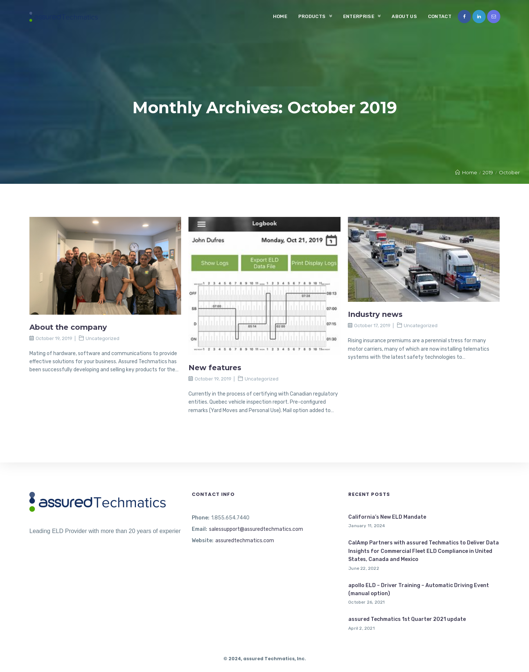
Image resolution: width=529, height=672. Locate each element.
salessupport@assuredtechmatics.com (256, 529)
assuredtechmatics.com (244, 540)
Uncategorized (102, 338)
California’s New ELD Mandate (387, 517)
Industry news (375, 314)
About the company (68, 327)
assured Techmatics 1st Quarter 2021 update (407, 619)
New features (214, 367)
